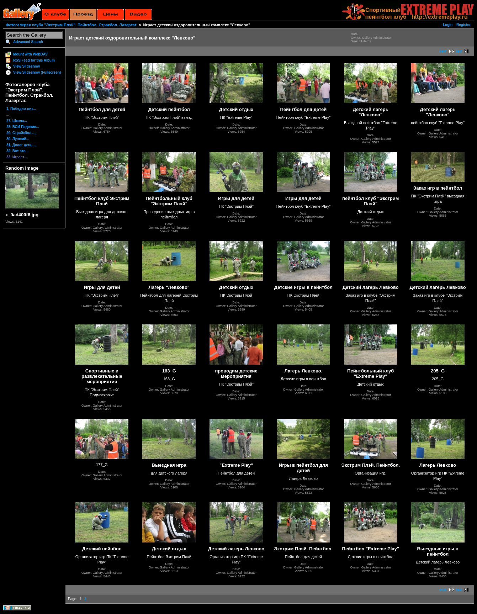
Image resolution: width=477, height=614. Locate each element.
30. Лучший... (17, 139)
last (459, 51)
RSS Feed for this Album (34, 60)
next (442, 51)
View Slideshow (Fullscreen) (37, 72)
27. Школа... (16, 121)
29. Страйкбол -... (21, 133)
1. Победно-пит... (21, 109)
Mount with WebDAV (30, 54)
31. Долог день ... (21, 145)
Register (463, 25)
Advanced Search (28, 42)
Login (447, 25)
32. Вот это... (17, 151)
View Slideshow (26, 66)
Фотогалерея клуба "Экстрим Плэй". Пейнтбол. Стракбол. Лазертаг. (71, 25)
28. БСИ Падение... (22, 127)
